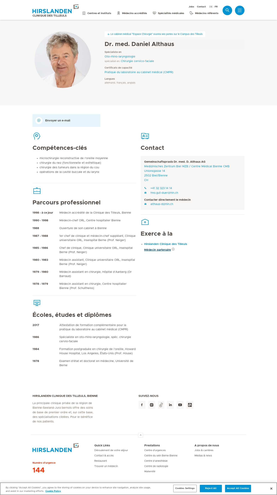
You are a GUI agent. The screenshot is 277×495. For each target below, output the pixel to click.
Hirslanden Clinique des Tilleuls (165, 244)
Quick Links (102, 445)
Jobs (191, 7)
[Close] (271, 490)
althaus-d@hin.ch (158, 204)
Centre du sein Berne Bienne (160, 455)
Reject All (210, 490)
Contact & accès (104, 455)
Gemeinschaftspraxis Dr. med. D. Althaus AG (174, 161)
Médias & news (203, 455)
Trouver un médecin (106, 466)
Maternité (149, 471)
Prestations (152, 445)
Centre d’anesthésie (155, 461)
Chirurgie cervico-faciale (137, 61)
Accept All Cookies (238, 490)
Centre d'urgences (155, 450)
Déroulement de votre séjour (111, 450)
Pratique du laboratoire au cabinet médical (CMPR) (139, 72)
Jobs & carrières (204, 450)
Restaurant (100, 461)
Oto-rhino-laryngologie (120, 56)
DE (211, 7)
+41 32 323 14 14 (158, 188)
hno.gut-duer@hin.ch (161, 192)
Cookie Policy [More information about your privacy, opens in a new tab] (53, 492)
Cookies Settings (185, 490)
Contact (201, 7)
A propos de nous (207, 445)
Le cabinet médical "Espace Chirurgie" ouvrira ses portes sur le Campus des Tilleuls (154, 34)
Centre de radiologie (156, 466)
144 (39, 470)
